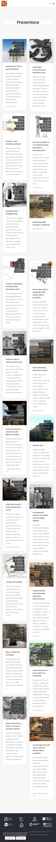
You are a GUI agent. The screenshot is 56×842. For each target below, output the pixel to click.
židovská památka (18, 640)
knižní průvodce (18, 43)
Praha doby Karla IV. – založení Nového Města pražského (14, 432)
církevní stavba (45, 118)
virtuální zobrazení (17, 414)
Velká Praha (19, 347)
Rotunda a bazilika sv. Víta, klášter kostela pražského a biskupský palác (41, 146)
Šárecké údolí (38, 445)
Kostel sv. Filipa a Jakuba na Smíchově (14, 360)
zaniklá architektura (17, 55)
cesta (48, 43)
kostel (21, 120)
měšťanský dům (18, 190)
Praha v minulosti (18, 482)
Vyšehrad (47, 210)
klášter (21, 260)
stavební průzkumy (44, 267)
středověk (47, 52)
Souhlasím (21, 838)
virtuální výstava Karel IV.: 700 (41, 270)
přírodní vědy (46, 730)
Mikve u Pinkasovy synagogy (13, 653)
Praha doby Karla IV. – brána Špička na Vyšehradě (41, 673)
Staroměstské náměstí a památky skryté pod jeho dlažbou (40, 516)
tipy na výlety (19, 49)
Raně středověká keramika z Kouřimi (40, 369)
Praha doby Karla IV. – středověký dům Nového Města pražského (41, 293)
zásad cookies (22, 835)
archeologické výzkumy (42, 488)
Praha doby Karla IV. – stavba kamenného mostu (14, 507)
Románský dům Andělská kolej (12, 212)
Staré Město (46, 49)
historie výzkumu (45, 344)
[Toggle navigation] (53, 3)
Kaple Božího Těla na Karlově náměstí (14, 67)
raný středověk (45, 127)
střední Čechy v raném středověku (37, 356)
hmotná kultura (45, 198)
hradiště (47, 421)
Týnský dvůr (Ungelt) (14, 582)
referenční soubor (44, 207)
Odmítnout (10, 838)
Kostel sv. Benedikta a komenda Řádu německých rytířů (14, 286)
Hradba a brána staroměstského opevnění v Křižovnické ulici (39, 595)
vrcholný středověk (17, 52)
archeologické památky (43, 567)
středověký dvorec (17, 567)
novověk (20, 634)
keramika (47, 201)
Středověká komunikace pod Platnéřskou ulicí (39, 70)
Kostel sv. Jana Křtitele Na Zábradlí (13, 142)
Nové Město (19, 46)
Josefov (20, 628)
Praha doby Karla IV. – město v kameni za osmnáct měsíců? (14, 726)
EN (50, 3)
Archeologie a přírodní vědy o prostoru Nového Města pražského (41, 749)
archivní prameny (18, 405)
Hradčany (47, 121)
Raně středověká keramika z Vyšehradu (41, 223)
